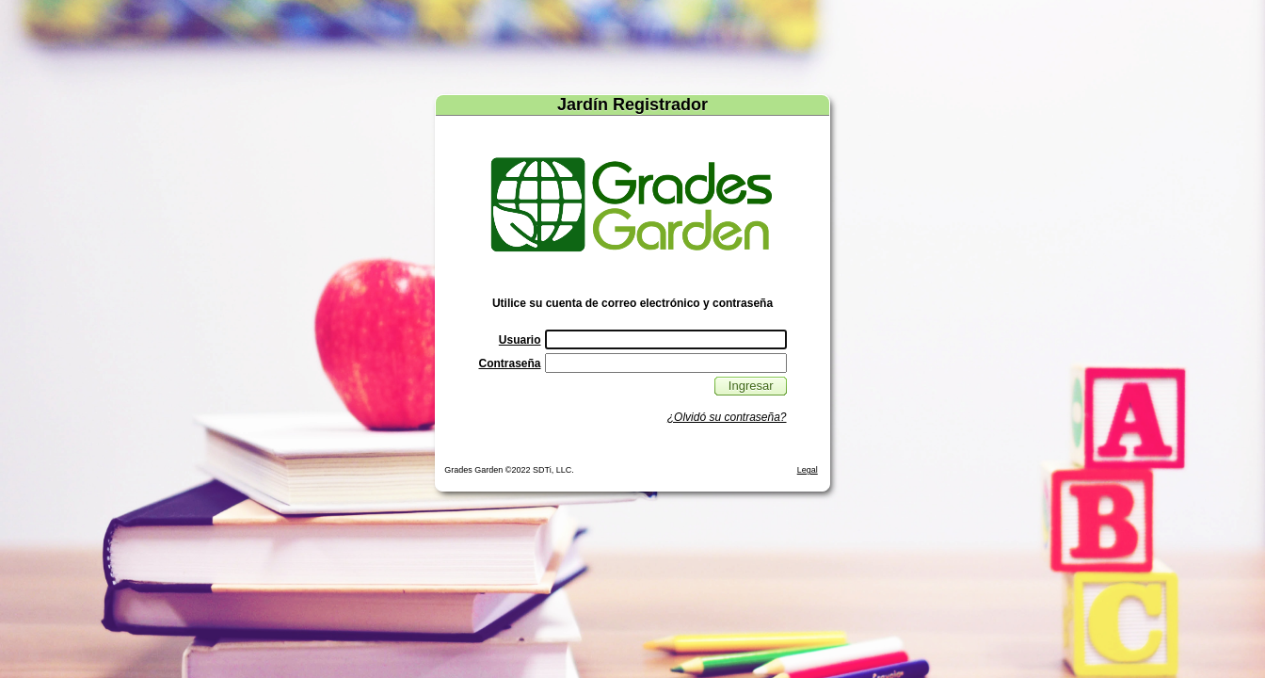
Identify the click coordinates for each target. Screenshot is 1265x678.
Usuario (520, 340)
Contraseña (509, 363)
